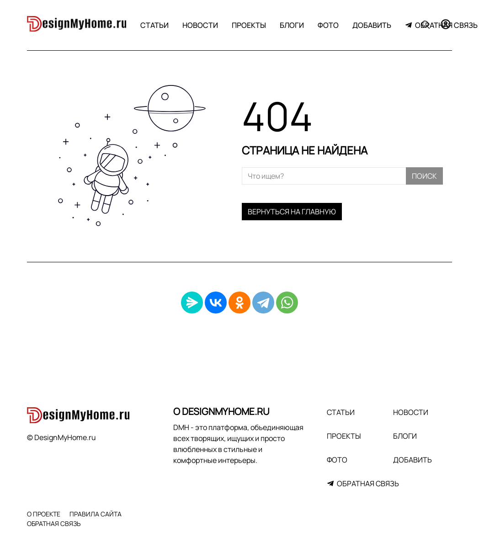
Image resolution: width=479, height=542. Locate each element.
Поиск (424, 176)
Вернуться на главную (292, 212)
